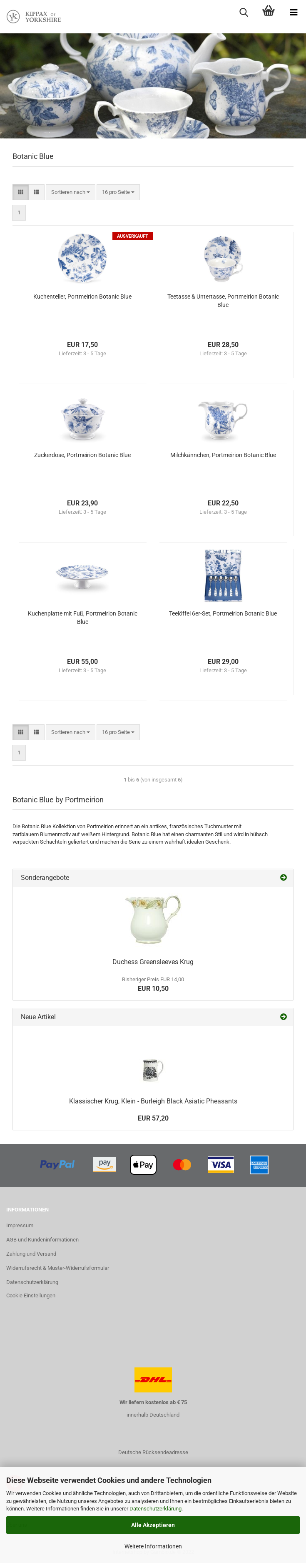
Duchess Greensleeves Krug (153, 962)
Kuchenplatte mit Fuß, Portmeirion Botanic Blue (82, 617)
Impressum (19, 1225)
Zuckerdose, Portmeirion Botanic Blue (82, 455)
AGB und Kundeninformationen (42, 1239)
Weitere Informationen (153, 1546)
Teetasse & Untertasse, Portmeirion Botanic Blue (223, 300)
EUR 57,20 (153, 1118)
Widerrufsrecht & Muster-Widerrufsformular (57, 1268)
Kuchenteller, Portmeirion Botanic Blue (82, 296)
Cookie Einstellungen (30, 1295)
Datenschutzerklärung (155, 1508)
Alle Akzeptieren (153, 1525)
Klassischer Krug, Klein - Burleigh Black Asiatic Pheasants (153, 1101)
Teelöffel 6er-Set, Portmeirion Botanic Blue (223, 613)
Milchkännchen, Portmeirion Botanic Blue (223, 455)
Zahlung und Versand (31, 1254)
